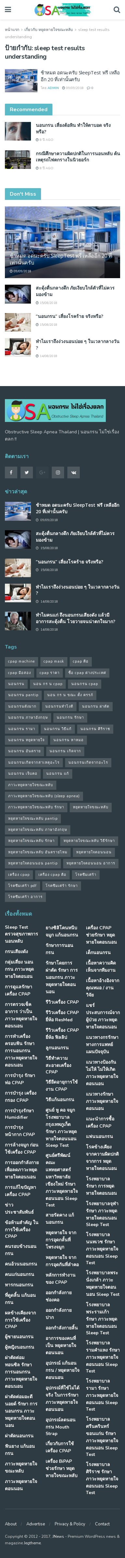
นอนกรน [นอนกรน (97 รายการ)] (16, 684)
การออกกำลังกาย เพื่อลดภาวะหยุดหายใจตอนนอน (22, 1170)
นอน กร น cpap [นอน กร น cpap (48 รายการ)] (47, 684)
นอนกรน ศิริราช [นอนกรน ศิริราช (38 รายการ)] (95, 729)
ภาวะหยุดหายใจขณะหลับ (21, 1467)
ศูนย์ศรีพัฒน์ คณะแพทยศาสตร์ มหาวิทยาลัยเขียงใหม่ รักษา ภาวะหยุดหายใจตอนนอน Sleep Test (62, 1180)
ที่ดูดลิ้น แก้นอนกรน (20, 1299)
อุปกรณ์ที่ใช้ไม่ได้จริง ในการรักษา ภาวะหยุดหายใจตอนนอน (62, 1399)
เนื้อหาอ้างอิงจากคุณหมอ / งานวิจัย (102, 988)
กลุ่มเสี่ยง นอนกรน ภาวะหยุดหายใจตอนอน (19, 969)
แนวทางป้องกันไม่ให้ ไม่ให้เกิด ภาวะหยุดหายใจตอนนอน (102, 1073)
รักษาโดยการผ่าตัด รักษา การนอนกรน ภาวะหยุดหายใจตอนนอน (62, 977)
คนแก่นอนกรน (19, 1274)
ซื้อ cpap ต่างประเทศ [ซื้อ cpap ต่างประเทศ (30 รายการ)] (87, 672)
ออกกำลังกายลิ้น (62, 1328)
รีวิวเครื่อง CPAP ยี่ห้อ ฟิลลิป (62, 1034)
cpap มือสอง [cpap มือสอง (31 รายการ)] (19, 672)
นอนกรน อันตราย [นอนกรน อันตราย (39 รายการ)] (24, 751)
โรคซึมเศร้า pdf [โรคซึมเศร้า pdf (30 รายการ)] (22, 885)
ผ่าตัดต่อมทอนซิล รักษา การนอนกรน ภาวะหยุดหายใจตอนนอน (21, 1372)
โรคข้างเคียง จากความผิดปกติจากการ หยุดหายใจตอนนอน (102, 1158)
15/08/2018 (46, 303)
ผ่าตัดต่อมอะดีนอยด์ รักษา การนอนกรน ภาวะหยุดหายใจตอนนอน (21, 1411)
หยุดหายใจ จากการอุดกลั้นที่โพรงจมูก (61, 1240)
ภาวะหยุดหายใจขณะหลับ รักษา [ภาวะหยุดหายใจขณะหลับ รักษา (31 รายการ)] (36, 807)
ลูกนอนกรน (57, 1048)
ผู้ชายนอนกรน (19, 1337)
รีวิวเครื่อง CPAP (62, 1002)
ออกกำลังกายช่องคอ (59, 1296)
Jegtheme (32, 1543)
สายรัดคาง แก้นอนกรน (60, 1218)
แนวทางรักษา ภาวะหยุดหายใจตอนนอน (102, 1101)
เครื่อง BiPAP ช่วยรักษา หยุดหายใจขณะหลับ (61, 1468)
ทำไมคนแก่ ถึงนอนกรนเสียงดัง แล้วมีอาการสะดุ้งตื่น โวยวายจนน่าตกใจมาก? (75, 618)
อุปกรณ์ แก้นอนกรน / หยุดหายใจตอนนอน (62, 1370)
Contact (102, 1524)
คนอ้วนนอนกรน (21, 1264)
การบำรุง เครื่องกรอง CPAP (20, 1096)
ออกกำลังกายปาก (59, 1314)
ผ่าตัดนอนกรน (19, 1436)
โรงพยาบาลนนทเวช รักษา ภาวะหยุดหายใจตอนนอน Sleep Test (102, 1249)
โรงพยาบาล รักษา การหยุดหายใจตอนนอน (101, 1186)
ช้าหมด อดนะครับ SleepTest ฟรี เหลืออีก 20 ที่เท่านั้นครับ (61, 259)
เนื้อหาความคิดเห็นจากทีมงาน (101, 966)
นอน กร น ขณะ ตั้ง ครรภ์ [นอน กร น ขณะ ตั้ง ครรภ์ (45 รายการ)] (70, 695)
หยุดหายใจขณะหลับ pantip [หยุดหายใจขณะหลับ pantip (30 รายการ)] (33, 818)
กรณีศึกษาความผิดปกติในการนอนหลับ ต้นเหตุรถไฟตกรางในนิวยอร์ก (78, 156)
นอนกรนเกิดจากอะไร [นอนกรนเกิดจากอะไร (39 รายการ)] (88, 762)
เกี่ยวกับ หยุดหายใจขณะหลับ (48, 29)
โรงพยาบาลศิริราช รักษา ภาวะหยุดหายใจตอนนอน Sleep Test (102, 1478)
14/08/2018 (46, 356)
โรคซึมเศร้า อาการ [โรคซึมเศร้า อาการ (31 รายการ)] (25, 896)
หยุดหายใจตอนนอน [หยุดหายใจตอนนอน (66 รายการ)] (94, 852)
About (11, 1524)
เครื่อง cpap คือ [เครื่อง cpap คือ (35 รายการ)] (52, 874)
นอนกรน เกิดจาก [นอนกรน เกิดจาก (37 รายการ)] (65, 751)
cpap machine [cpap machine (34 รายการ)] (21, 661)
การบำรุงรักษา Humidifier (19, 1114)
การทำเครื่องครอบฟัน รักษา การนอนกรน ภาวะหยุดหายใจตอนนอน (21, 1050)
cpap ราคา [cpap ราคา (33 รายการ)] (50, 672)
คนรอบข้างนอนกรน (20, 1250)
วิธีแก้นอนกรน (60, 1100)
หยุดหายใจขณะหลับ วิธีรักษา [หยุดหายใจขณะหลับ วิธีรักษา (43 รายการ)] (89, 840)
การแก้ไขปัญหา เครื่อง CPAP (20, 1191)
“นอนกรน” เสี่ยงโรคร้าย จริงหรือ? (69, 316)
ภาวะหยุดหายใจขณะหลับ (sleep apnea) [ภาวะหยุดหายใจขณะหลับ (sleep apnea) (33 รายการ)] (44, 796)
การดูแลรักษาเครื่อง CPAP (18, 990)
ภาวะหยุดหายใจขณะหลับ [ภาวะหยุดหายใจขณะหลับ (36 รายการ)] (30, 785)
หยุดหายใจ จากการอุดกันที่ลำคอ (62, 1261)
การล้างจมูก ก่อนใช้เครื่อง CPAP (21, 1148)
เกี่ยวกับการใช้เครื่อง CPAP (60, 1447)
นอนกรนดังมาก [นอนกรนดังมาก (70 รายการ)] (22, 706)
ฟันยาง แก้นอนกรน (20, 1450)
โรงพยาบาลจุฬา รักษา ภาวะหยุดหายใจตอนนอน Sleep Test (102, 1214)
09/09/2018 (73, 88)
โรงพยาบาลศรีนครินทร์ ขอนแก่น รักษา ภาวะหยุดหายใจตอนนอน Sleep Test (102, 1437)
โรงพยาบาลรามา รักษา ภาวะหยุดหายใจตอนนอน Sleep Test (102, 1395)
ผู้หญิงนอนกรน (19, 1347)
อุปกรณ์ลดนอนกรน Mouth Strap (61, 1427)
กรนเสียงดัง (16, 952)
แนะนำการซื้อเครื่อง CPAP (100, 1122)
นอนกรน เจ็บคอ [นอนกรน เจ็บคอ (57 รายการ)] (22, 773)
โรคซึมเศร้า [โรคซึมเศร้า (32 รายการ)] (85, 874)
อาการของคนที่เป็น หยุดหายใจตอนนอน (61, 1345)
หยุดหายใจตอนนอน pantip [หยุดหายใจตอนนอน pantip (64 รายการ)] (33, 863)
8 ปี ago (44, 140)
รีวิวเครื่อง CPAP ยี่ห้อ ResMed (62, 1016)
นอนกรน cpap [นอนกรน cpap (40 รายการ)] (84, 684)
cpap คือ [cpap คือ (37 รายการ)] (81, 661)
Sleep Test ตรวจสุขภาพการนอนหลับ (21, 934)
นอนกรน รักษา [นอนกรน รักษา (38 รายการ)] (70, 717)
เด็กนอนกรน (98, 953)
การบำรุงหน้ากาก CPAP (20, 1131)
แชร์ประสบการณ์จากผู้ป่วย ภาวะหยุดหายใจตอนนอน (103, 1016)
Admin (53, 88)
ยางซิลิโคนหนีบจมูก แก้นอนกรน (62, 931)
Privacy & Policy (70, 1524)
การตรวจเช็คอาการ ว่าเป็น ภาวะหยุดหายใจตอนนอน (21, 1015)
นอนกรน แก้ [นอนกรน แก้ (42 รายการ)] (57, 773)
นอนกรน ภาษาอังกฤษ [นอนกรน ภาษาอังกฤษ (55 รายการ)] (28, 717)
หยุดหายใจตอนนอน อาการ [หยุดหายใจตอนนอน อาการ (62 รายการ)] (90, 863)
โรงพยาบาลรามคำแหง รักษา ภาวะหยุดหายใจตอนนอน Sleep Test (103, 1357)
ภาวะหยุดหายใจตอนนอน (21, 1485)
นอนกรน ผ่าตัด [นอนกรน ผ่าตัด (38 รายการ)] (95, 706)
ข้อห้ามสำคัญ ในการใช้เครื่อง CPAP (21, 1229)
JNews (58, 1536)
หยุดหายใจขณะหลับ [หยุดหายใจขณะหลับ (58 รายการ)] (90, 807)
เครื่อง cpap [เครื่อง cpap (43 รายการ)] (19, 874)
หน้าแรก (12, 29)
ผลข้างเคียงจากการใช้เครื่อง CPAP (20, 1320)
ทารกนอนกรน (19, 1285)
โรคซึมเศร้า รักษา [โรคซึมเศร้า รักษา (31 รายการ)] (62, 885)
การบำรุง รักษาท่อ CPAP (20, 1079)
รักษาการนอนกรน (59, 949)
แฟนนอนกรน (99, 1136)
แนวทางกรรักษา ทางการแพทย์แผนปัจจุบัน (102, 1044)
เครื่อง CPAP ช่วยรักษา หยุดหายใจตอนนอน (101, 935)
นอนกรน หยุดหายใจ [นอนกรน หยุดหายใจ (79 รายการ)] (26, 740)
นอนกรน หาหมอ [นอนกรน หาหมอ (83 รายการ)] (68, 740)
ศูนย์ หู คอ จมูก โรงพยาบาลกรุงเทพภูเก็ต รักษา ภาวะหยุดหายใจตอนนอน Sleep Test (61, 1127)
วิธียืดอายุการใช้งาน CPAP (62, 1085)
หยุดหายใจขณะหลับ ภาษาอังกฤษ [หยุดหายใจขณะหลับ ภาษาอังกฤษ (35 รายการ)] (37, 829)
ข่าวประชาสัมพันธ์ (19, 1208)
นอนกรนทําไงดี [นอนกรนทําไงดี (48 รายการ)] (59, 706)
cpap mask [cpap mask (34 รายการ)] (54, 661)
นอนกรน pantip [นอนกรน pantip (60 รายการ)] (23, 695)
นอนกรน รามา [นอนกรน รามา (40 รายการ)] (21, 729)
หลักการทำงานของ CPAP (61, 1278)
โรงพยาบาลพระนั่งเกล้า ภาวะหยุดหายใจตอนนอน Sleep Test (102, 1283)
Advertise (35, 1524)
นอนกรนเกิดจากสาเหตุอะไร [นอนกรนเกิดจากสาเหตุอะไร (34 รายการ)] (34, 762)
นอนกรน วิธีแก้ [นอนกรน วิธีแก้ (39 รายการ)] (58, 729)
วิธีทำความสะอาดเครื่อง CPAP (58, 1065)
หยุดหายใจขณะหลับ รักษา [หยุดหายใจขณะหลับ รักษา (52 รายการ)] (31, 840)
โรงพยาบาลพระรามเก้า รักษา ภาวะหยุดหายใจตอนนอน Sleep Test (101, 1319)
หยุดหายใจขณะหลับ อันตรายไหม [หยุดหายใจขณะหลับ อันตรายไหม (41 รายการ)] (37, 852)
